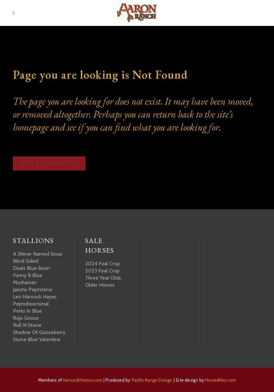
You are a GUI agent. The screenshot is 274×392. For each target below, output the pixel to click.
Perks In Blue (27, 311)
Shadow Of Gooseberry (39, 332)
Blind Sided (25, 261)
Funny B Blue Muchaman (27, 278)
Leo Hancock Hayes (35, 297)
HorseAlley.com (220, 380)
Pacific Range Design (152, 380)
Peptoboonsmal (31, 304)
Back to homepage (49, 163)
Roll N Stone (27, 325)
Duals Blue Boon (31, 268)
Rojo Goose (26, 318)
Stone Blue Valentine (36, 339)
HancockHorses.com (82, 380)
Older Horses (100, 285)
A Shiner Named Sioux (37, 254)
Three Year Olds (103, 278)
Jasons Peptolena (32, 289)
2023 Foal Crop (102, 271)
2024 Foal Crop (102, 263)
